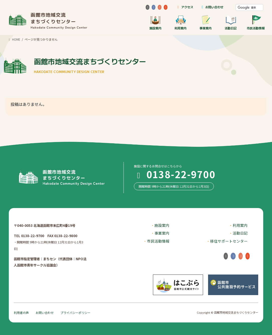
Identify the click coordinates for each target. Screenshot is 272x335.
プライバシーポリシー (75, 312)
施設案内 (155, 22)
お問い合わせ (211, 7)
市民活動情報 (256, 22)
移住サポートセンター (229, 241)
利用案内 (180, 22)
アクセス (184, 7)
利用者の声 (21, 312)
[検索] (249, 8)
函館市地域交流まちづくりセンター (90, 65)
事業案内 (206, 22)
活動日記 (231, 22)
